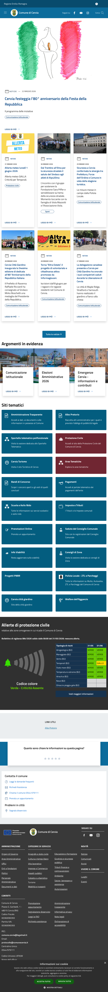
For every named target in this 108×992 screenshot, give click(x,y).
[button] (54, 987)
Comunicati (86, 858)
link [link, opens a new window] (79, 976)
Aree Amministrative (11, 858)
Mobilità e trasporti (36, 886)
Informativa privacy (63, 911)
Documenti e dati (9, 886)
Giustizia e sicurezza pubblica (64, 860)
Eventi (84, 881)
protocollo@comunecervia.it (15, 942)
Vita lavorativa (34, 863)
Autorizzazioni (61, 889)
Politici (5, 873)
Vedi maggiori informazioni (81, 693)
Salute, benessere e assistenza (63, 882)
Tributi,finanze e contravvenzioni (62, 869)
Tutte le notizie (54, 334)
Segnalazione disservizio (39, 911)
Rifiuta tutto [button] (64, 981)
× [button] (105, 963)
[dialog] (54, 976)
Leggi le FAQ (33, 916)
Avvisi (84, 863)
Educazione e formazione (66, 853)
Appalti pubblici (35, 873)
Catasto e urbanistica (37, 878)
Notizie (13, 91)
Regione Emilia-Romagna (15, 3)
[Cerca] (102, 12)
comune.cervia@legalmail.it (14, 935)
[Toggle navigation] (5, 12)
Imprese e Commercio (38, 868)
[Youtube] (80, 13)
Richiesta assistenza (37, 921)
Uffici (4, 863)
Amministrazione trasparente (62, 905)
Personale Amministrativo (9, 879)
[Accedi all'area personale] (96, 4)
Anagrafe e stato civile (38, 854)
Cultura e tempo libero (38, 858)
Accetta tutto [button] (43, 981)
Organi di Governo (10, 854)
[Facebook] (73, 13)
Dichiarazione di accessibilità (62, 923)
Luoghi (84, 876)
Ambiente (59, 875)
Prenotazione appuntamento (34, 905)
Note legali (59, 916)
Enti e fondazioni (9, 868)
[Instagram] (86, 13)
